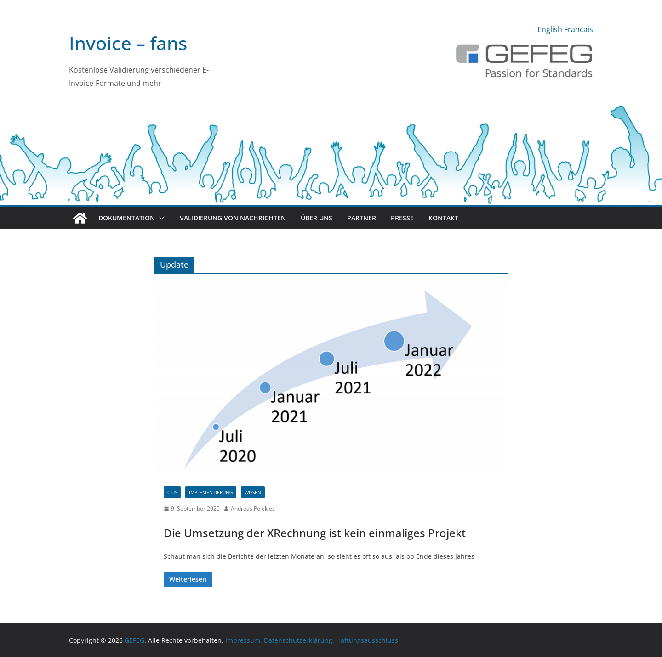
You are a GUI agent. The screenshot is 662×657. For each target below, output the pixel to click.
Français (578, 29)
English (549, 29)
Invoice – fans (128, 43)
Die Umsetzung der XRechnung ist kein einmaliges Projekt (315, 532)
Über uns (316, 217)
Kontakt (443, 217)
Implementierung (211, 492)
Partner (361, 217)
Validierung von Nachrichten (233, 217)
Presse (402, 217)
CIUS (172, 492)
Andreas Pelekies (253, 508)
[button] (160, 218)
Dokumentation (126, 217)
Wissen (253, 492)
